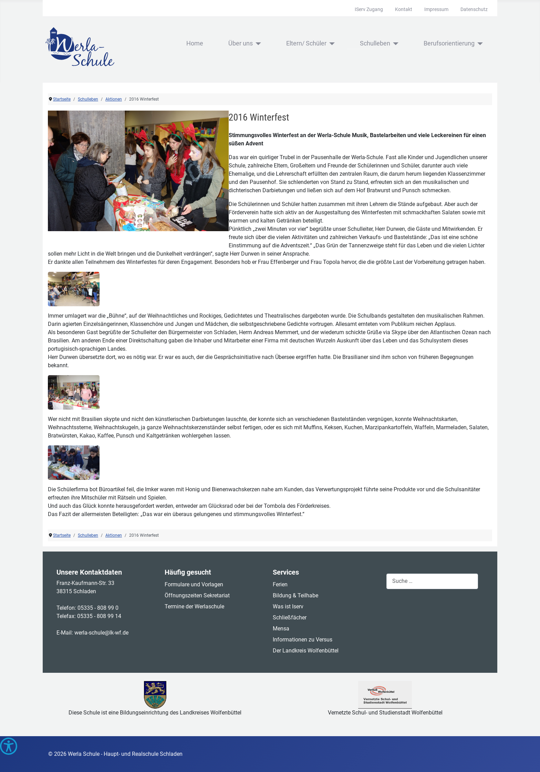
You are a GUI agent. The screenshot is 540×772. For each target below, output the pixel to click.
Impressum (436, 9)
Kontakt (403, 9)
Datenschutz (474, 9)
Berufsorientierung (449, 43)
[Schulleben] (394, 43)
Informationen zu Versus (302, 639)
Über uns (240, 43)
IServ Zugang (369, 9)
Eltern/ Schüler (306, 43)
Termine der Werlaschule (194, 606)
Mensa (281, 628)
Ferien (280, 584)
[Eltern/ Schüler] (330, 43)
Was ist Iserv (288, 606)
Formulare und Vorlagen (194, 584)
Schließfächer (290, 617)
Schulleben (375, 43)
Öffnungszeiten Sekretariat (197, 595)
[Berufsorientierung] (479, 43)
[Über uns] (257, 43)
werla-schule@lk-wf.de (101, 632)
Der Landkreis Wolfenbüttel (306, 650)
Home (194, 43)
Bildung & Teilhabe (295, 595)
